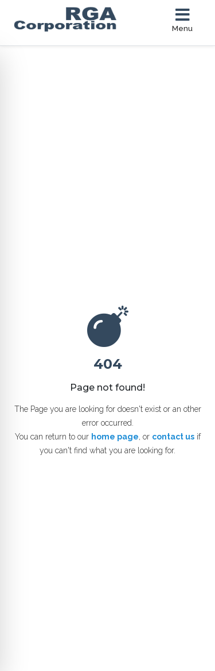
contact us (173, 436)
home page (115, 436)
